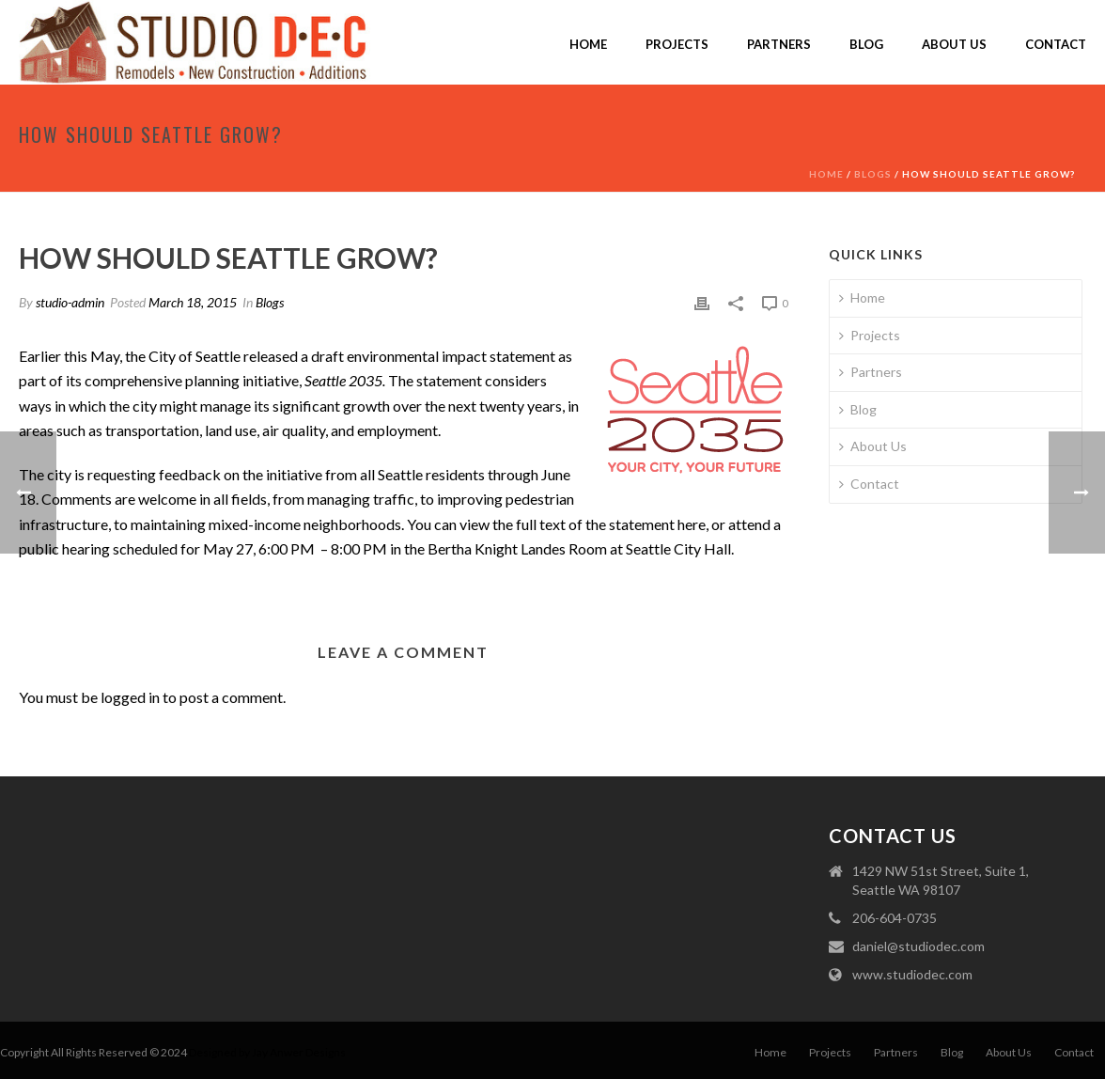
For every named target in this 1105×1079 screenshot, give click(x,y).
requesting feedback (154, 474)
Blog (866, 44)
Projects (677, 44)
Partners (779, 44)
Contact (1055, 44)
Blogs (873, 174)
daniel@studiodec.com (918, 946)
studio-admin (70, 302)
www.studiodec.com (912, 974)
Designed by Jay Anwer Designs (267, 1052)
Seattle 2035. (344, 380)
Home (588, 44)
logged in (130, 697)
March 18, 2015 (192, 302)
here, (692, 524)
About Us (954, 44)
